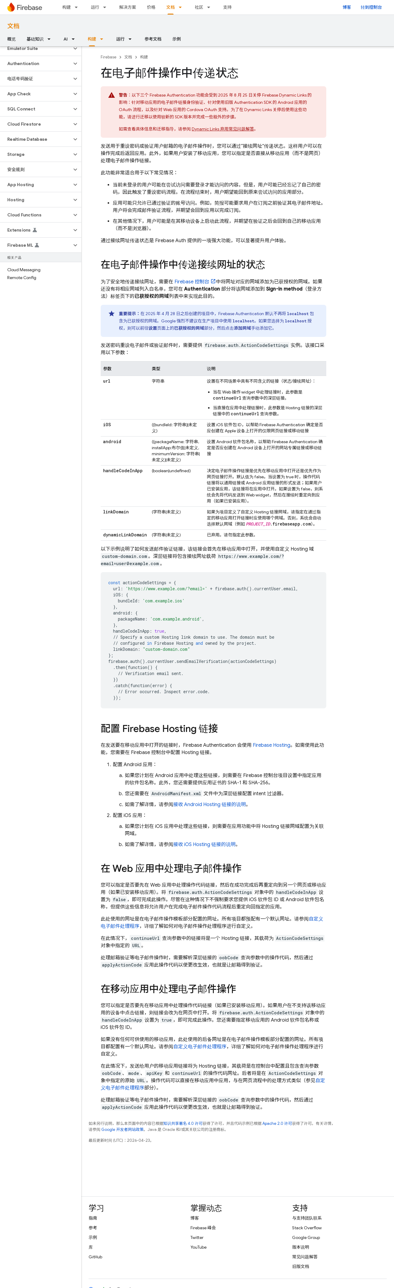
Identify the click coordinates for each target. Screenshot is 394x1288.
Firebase (108, 57)
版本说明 (300, 1247)
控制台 (191, 282)
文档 (13, 26)
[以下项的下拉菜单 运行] (106, 7)
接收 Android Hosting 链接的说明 (209, 805)
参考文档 (153, 39)
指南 (93, 1218)
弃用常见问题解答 (223, 129)
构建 (66, 7)
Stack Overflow (307, 1227)
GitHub (95, 1257)
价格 (151, 7)
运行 (95, 7)
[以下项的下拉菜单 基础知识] (51, 39)
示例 (176, 39)
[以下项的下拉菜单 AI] (75, 39)
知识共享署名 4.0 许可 (183, 1123)
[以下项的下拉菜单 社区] (210, 7)
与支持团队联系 (307, 1218)
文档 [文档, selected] (170, 7)
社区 (199, 7)
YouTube (198, 1247)
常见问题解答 (304, 1257)
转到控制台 (371, 7)
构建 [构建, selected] (92, 39)
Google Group (306, 1237)
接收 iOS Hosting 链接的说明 (204, 845)
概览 (11, 39)
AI (65, 39)
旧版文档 (300, 1266)
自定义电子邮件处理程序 (199, 1047)
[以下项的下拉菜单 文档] (182, 7)
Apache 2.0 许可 (277, 1123)
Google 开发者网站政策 (122, 1129)
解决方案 (127, 7)
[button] (36, 48)
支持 (227, 7)
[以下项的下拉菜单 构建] (78, 7)
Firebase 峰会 (203, 1227)
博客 (347, 7)
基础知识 (35, 39)
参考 (93, 1227)
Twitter (197, 1237)
